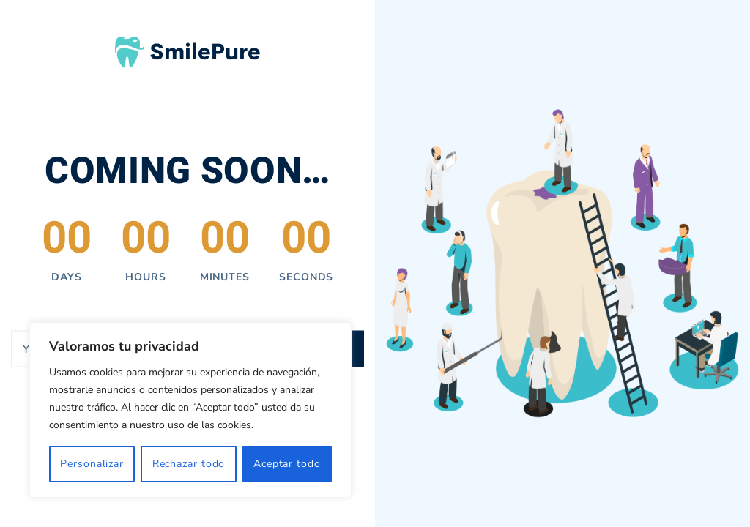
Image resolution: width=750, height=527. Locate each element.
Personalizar (92, 464)
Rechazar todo (189, 464)
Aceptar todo (287, 464)
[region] (190, 410)
